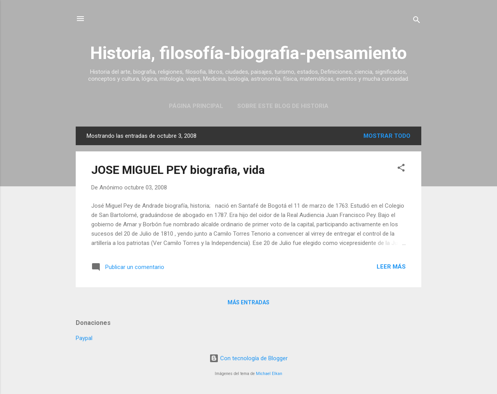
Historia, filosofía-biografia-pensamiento (248, 53)
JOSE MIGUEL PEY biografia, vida (178, 170)
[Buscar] (416, 21)
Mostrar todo (386, 135)
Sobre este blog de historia (282, 105)
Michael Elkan (269, 373)
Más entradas (248, 302)
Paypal (84, 338)
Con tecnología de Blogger (248, 358)
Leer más (391, 266)
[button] (401, 169)
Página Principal (196, 105)
